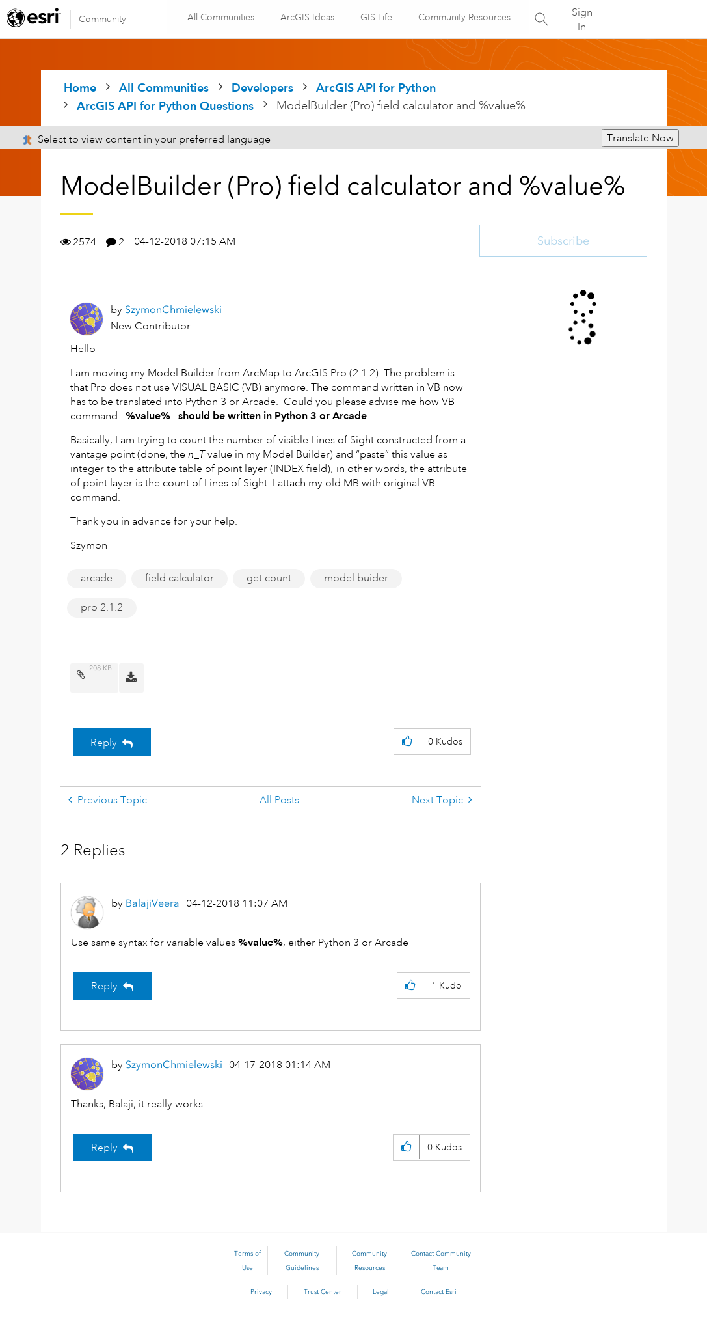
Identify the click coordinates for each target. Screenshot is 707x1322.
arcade (97, 578)
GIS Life (376, 17)
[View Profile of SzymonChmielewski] (173, 309)
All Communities (220, 17)
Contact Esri (439, 1292)
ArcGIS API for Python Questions (165, 106)
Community (102, 19)
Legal (381, 1292)
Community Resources (464, 17)
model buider (356, 578)
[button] (407, 741)
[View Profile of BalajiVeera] (153, 903)
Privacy (261, 1292)
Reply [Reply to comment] (104, 986)
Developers (262, 87)
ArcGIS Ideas (307, 17)
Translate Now (640, 138)
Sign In (582, 19)
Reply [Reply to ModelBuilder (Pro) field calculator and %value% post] (103, 742)
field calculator (179, 578)
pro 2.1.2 (102, 607)
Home (80, 87)
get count (269, 578)
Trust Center (322, 1292)
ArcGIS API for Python (376, 87)
